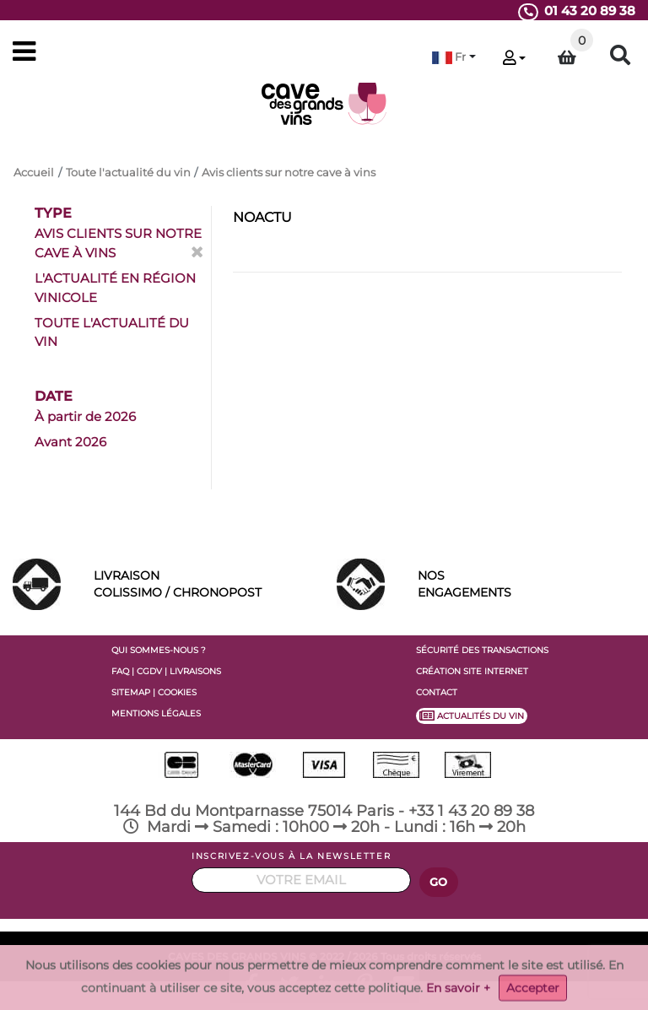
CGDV (149, 671)
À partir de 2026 (85, 416)
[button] (454, 57)
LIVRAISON (202, 585)
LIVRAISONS (195, 671)
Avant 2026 (70, 442)
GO (438, 882)
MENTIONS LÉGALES (156, 713)
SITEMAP (130, 692)
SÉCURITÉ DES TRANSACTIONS (482, 650)
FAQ (120, 671)
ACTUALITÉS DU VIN (471, 715)
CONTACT (436, 692)
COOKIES (177, 692)
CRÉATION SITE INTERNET (472, 671)
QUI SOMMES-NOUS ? (158, 650)
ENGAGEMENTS (526, 583)
